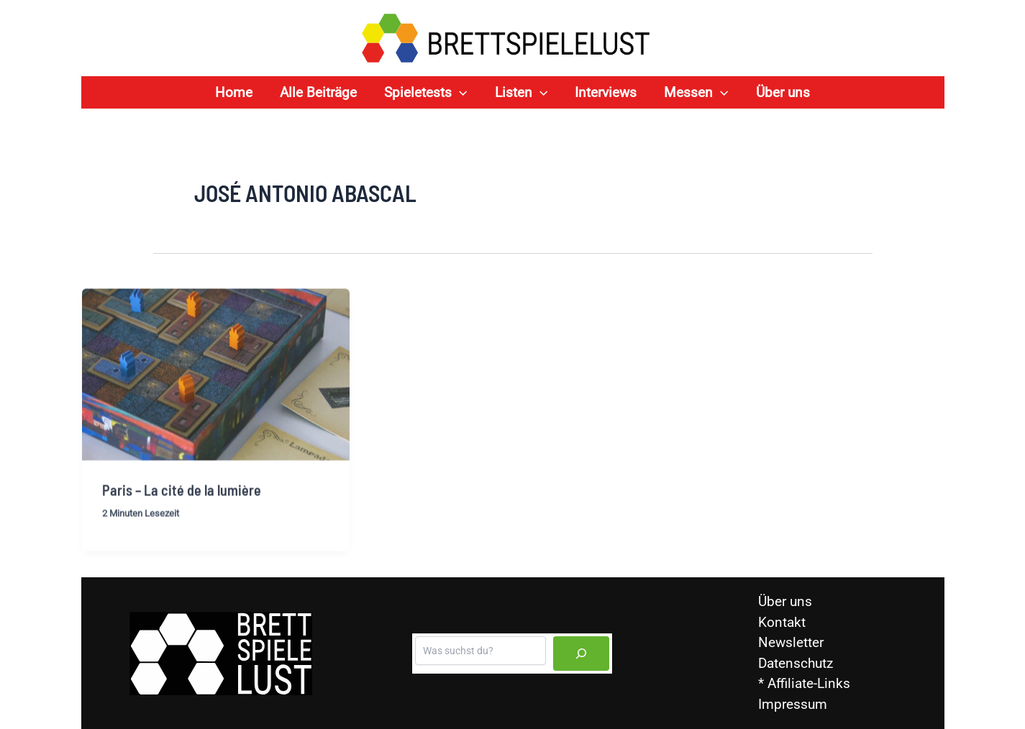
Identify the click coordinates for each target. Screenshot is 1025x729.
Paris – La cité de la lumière (181, 497)
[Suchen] (581, 653)
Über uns (785, 601)
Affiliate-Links (808, 683)
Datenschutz (795, 663)
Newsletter (791, 642)
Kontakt (782, 622)
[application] (459, 92)
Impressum (792, 704)
